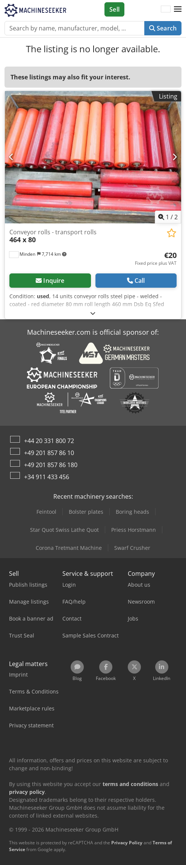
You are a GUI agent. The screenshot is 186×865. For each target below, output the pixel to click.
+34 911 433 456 (46, 477)
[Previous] (11, 157)
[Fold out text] (93, 313)
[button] (177, 9)
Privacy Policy (126, 842)
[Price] (156, 259)
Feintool (46, 511)
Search (163, 28)
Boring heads (132, 511)
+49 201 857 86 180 (50, 465)
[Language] (165, 9)
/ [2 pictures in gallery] (168, 217)
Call (136, 280)
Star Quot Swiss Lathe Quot (64, 529)
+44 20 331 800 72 (49, 441)
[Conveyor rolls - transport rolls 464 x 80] (93, 157)
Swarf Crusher (132, 547)
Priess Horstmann (133, 529)
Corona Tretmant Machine (69, 547)
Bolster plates (86, 511)
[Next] (174, 157)
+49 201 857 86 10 (49, 453)
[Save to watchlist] (171, 233)
